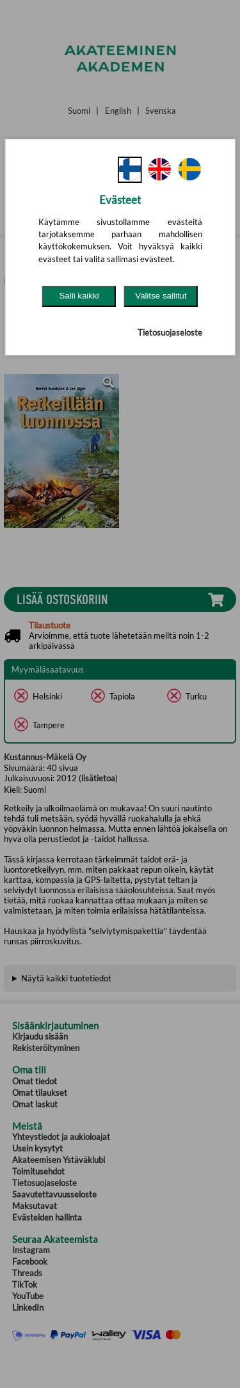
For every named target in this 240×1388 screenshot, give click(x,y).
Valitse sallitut (161, 295)
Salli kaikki (79, 295)
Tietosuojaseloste (170, 332)
